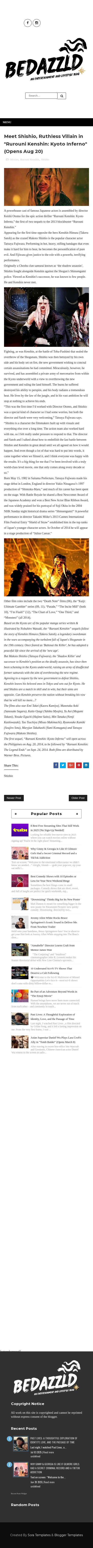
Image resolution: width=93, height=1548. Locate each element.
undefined (35, 1456)
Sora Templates (39, 1535)
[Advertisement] (46, 1104)
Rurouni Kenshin (29, 159)
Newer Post (14, 798)
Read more (48, 1452)
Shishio (45, 159)
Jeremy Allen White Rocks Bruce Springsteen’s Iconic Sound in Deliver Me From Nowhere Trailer (54, 922)
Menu (7, 122)
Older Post (78, 798)
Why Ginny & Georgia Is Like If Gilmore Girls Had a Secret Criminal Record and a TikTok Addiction (54, 853)
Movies (14, 159)
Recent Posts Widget (19, 1493)
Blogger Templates (68, 1535)
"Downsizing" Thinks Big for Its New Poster (55, 899)
